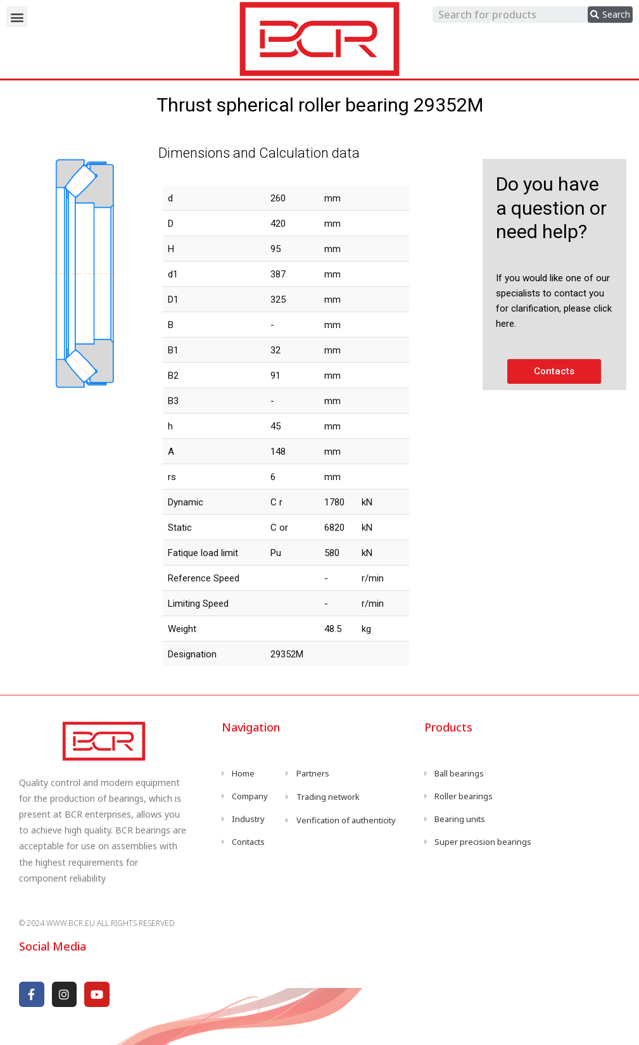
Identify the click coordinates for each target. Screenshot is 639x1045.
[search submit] (610, 14)
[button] (16, 16)
